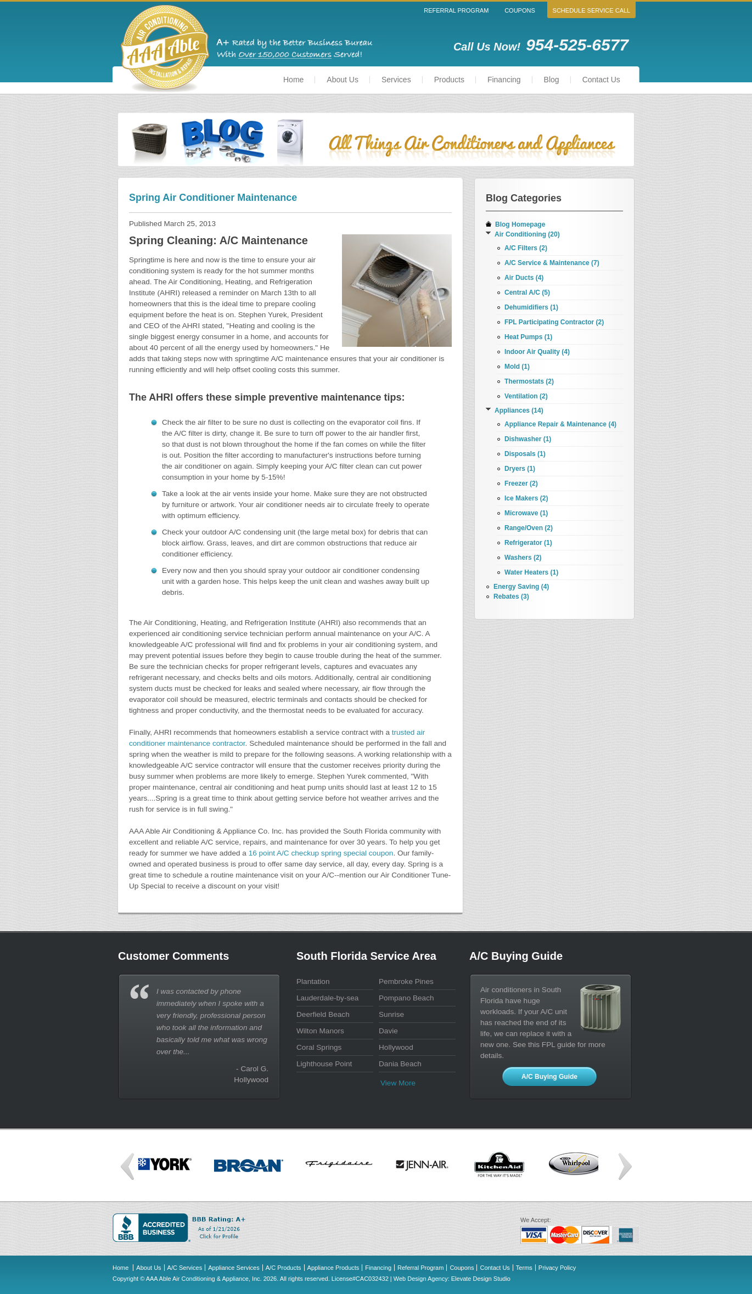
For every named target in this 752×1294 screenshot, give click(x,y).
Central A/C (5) (527, 292)
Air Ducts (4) (523, 278)
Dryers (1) (519, 468)
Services (396, 79)
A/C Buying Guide (549, 1077)
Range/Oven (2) (528, 528)
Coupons (519, 10)
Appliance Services (234, 1267)
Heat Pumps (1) (528, 337)
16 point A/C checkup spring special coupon (321, 853)
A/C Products (283, 1267)
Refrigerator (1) (528, 543)
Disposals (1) (525, 454)
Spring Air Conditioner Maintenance (213, 197)
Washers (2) (523, 557)
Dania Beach (400, 1064)
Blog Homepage (520, 224)
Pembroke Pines (406, 981)
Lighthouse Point (324, 1064)
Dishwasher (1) (527, 439)
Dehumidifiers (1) (531, 307)
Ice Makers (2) (526, 498)
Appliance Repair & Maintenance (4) (560, 424)
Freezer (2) (521, 483)
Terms (524, 1267)
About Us (342, 79)
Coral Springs (318, 1047)
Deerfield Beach (323, 1014)
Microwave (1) (526, 513)
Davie (388, 1031)
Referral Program (456, 10)
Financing (504, 79)
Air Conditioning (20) (527, 234)
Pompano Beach (406, 998)
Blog (551, 79)
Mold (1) (517, 366)
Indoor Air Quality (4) (537, 352)
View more (398, 1083)
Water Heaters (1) (531, 572)
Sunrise (391, 1014)
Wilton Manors (320, 1031)
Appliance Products (333, 1267)
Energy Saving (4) (521, 586)
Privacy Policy (557, 1267)
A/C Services (185, 1267)
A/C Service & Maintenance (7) (551, 263)
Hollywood (396, 1047)
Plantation (312, 981)
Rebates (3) (511, 596)
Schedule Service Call (592, 10)
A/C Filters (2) (525, 248)
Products (449, 79)
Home (293, 79)
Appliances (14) (519, 410)
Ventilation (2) (526, 396)
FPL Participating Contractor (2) (554, 322)
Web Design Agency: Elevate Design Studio (452, 1278)
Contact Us (601, 79)
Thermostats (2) (529, 381)
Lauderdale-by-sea (327, 998)
